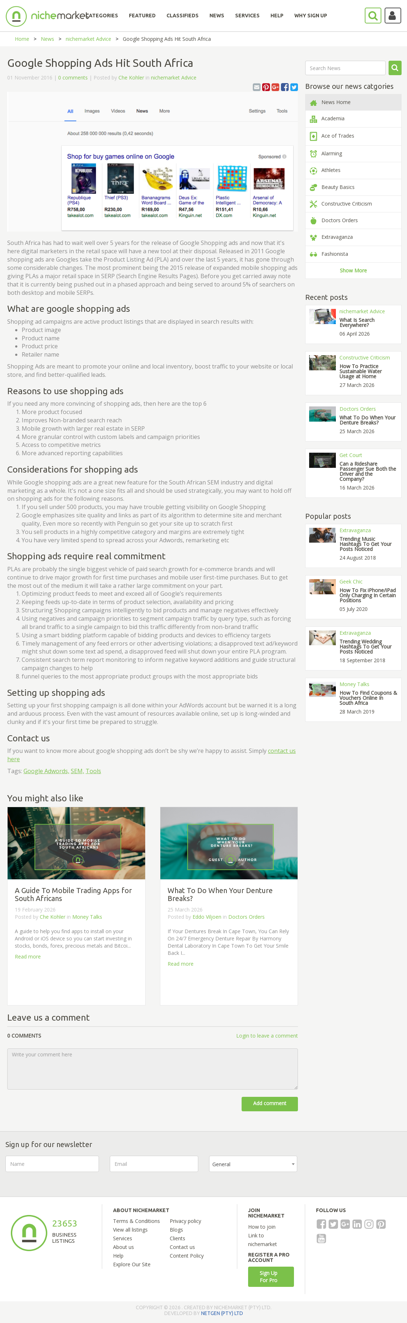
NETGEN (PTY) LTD (222, 1313)
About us (123, 1247)
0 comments (73, 77)
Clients (177, 1238)
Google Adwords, (46, 771)
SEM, (77, 771)
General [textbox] (221, 1164)
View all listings (130, 1229)
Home (22, 38)
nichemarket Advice (88, 38)
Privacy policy (185, 1221)
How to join (262, 1226)
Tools (93, 771)
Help (118, 1255)
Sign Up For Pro (268, 1277)
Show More (353, 270)
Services (122, 1238)
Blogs (176, 1229)
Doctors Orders (246, 916)
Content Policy (187, 1255)
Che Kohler (131, 77)
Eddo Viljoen (206, 916)
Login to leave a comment (267, 1035)
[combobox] (253, 1164)
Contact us (182, 1247)
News (47, 38)
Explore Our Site (132, 1264)
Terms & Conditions (136, 1221)
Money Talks (87, 916)
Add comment (269, 1103)
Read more (28, 956)
